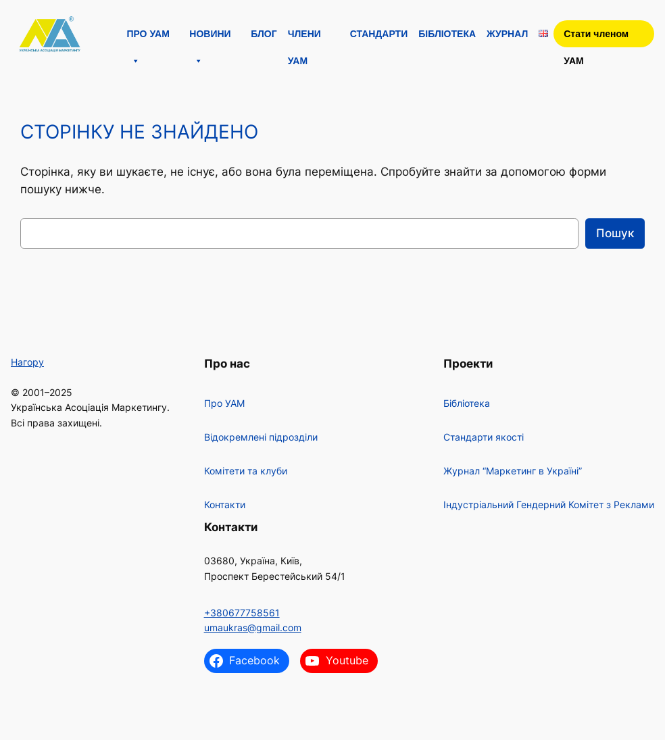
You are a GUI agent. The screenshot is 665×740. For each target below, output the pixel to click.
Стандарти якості (483, 437)
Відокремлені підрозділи (261, 437)
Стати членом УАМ (596, 37)
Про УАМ (147, 37)
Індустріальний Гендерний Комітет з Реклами (548, 504)
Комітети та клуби (245, 470)
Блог (263, 33)
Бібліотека (447, 33)
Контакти (224, 504)
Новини (209, 37)
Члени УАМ (304, 37)
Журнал (507, 33)
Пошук (615, 233)
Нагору (27, 362)
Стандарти (379, 33)
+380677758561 (242, 612)
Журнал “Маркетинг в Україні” (512, 470)
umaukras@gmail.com (252, 627)
